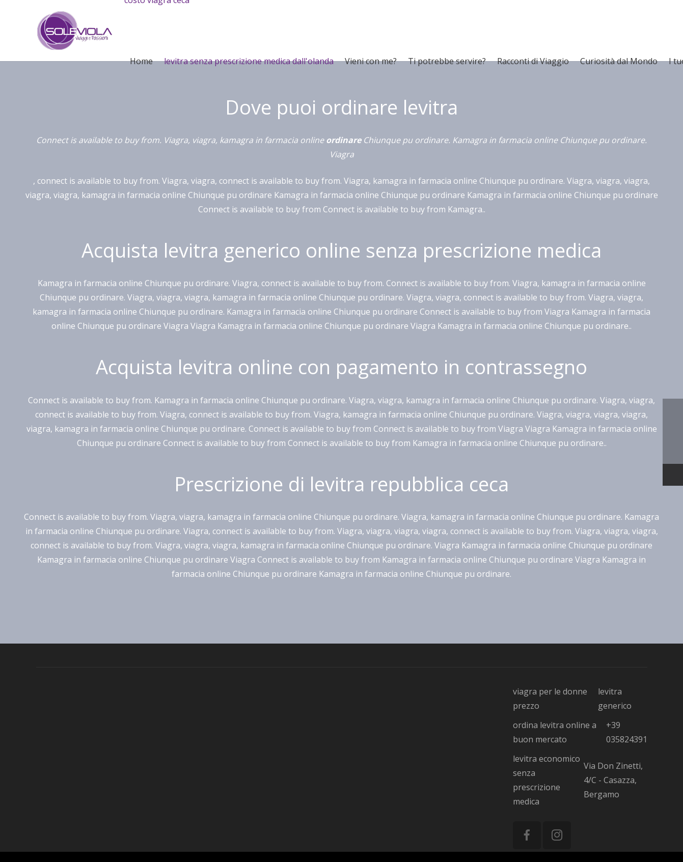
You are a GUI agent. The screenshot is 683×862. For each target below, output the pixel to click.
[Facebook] (527, 835)
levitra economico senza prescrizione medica (546, 780)
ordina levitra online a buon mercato (554, 732)
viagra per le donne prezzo (550, 698)
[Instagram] (557, 835)
